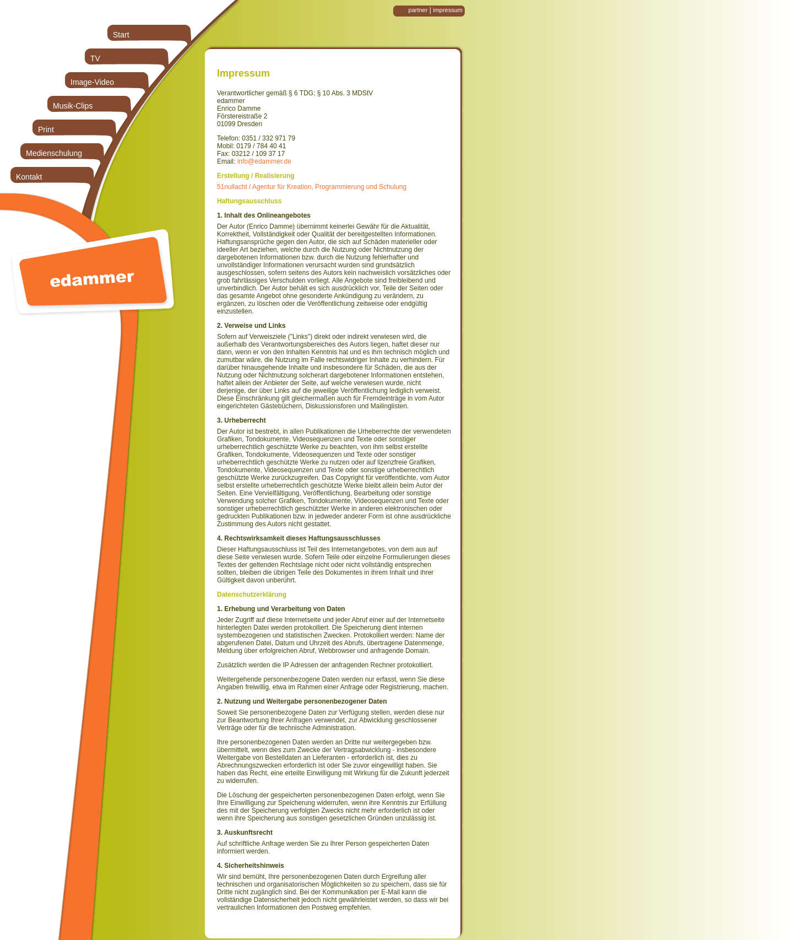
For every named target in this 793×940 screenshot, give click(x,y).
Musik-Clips (73, 105)
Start (121, 34)
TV (95, 58)
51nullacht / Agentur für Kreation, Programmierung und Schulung (311, 187)
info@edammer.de (264, 161)
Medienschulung (54, 153)
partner (418, 10)
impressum (448, 10)
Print (46, 129)
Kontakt (29, 176)
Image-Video (92, 82)
